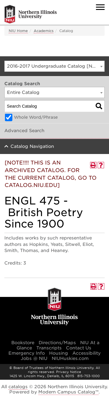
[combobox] (54, 66)
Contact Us (78, 348)
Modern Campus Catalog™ (68, 392)
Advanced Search (24, 130)
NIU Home (18, 31)
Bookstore (22, 342)
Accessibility (86, 353)
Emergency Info (26, 353)
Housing (58, 353)
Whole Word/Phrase (36, 117)
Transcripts (49, 348)
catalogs (18, 386)
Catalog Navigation (32, 146)
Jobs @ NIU (34, 358)
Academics (43, 31)
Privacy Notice (68, 372)
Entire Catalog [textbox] (23, 92)
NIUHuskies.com (70, 358)
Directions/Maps (57, 342)
